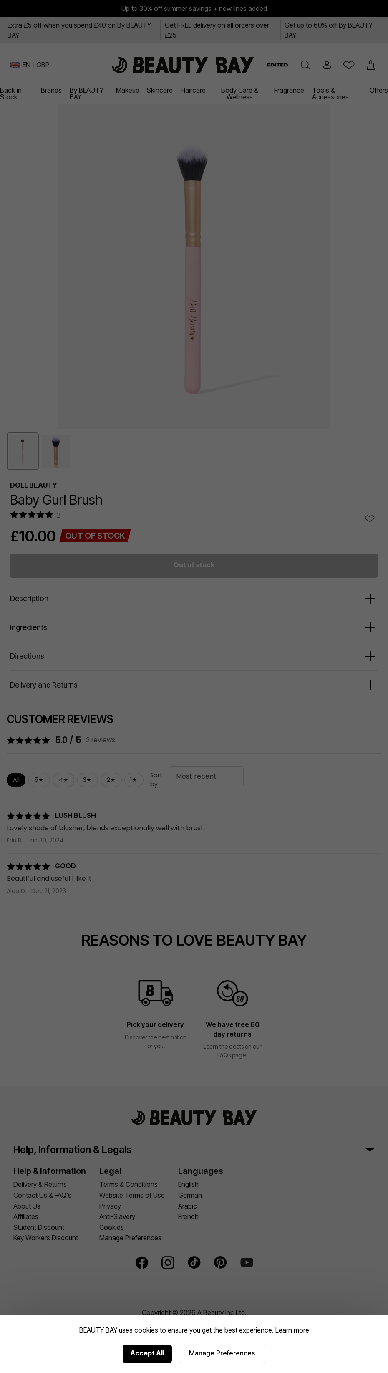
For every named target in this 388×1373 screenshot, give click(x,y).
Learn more (292, 1330)
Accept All (147, 1353)
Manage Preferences (222, 1353)
